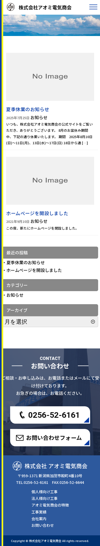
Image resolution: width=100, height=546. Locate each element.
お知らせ (14, 295)
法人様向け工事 (44, 498)
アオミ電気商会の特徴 (50, 505)
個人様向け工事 (44, 491)
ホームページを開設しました (34, 270)
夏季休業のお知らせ (25, 262)
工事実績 (38, 512)
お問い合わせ (42, 525)
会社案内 (38, 518)
